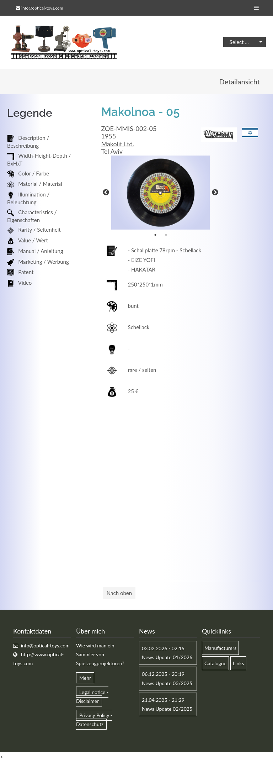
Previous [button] (105, 192)
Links (238, 663)
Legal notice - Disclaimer (92, 696)
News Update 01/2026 (167, 657)
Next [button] (215, 192)
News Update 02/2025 (167, 709)
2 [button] (166, 234)
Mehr (85, 678)
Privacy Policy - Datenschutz (94, 719)
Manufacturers (220, 648)
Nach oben (119, 593)
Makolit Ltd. (117, 144)
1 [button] (155, 234)
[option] (160, 193)
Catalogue (215, 663)
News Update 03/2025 (167, 683)
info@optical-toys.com (42, 8)
